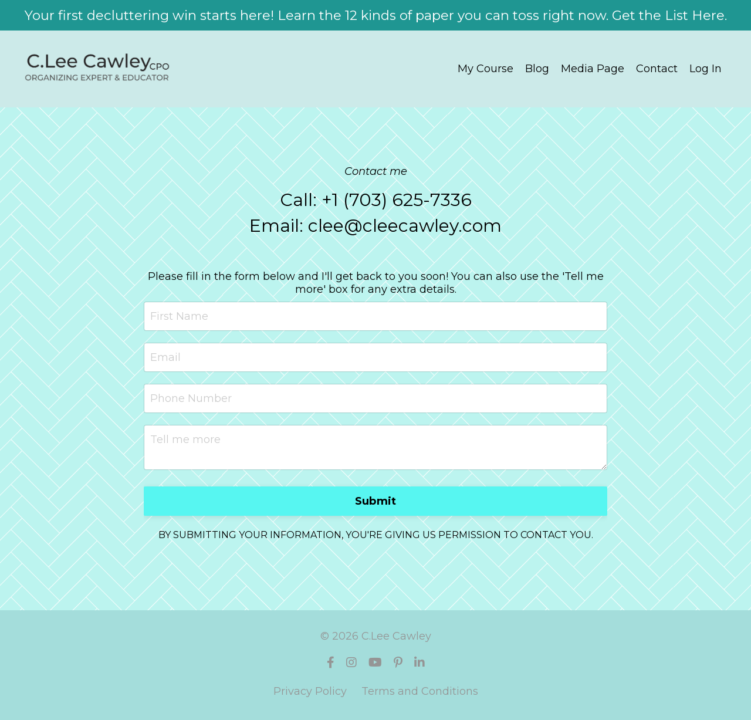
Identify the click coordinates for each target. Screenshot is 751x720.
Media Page (592, 68)
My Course (485, 68)
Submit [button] (376, 501)
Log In (705, 68)
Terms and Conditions (419, 691)
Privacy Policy (310, 691)
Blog (537, 68)
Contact (657, 68)
